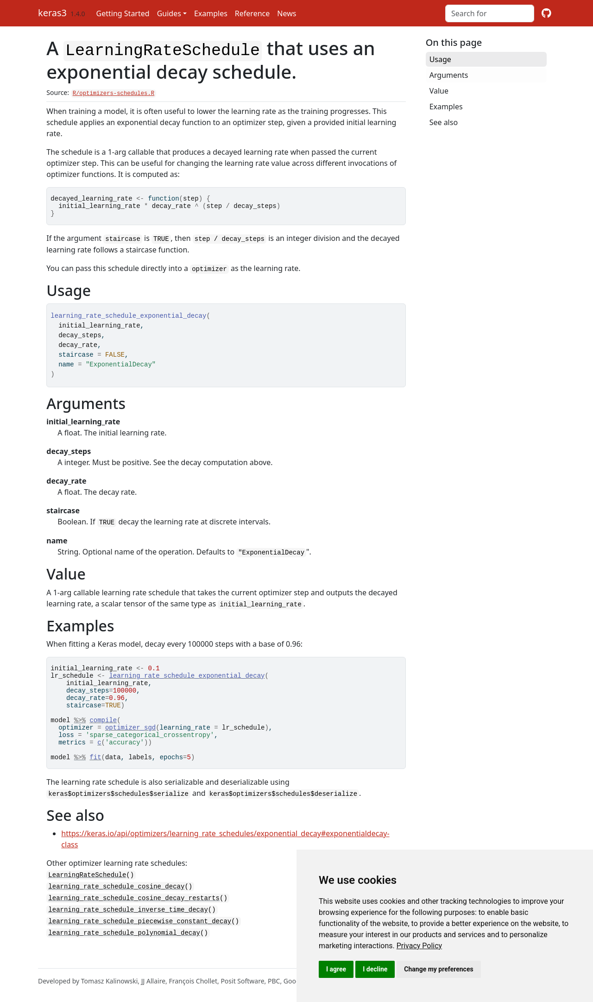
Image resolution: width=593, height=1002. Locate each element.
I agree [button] (336, 969)
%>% (80, 731)
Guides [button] (169, 13)
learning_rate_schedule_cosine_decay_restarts (134, 914)
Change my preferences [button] (438, 969)
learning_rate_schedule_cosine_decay (116, 903)
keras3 (52, 12)
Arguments (448, 75)
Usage (440, 59)
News (286, 13)
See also (443, 122)
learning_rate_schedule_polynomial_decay (124, 948)
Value (438, 91)
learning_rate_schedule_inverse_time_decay (128, 925)
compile (103, 731)
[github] (546, 13)
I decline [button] (375, 969)
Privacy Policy (419, 945)
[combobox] (489, 13)
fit (95, 775)
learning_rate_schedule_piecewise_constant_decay (139, 937)
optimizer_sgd (130, 740)
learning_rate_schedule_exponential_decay (187, 678)
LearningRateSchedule (87, 892)
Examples (210, 13)
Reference (252, 13)
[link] (419, 945)
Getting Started (123, 13)
